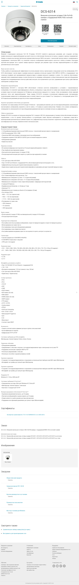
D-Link (52, 583)
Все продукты (4, 547)
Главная (3, 6)
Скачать (10, 480)
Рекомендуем (52, 41)
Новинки (3, 549)
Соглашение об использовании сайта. (34, 583)
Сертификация (30, 553)
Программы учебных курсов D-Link (9, 566)
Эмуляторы (55, 556)
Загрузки (61, 46)
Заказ (39, 46)
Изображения (50, 46)
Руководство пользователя (15, 502)
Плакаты (3, 575)
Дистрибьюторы (30, 570)
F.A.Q (53, 555)
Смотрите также (72, 46)
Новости (29, 549)
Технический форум (56, 553)
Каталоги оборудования (6, 551)
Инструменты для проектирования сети (14, 533)
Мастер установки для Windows (16, 510)
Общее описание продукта (14, 478)
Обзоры (54, 558)
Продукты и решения (13, 6)
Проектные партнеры (32, 568)
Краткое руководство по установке (17, 494)
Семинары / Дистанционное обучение (10, 564)
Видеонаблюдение (25, 6)
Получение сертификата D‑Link (8, 570)
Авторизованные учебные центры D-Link (10, 568)
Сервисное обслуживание (58, 547)
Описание (6, 46)
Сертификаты (28, 46)
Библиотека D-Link (5, 573)
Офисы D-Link (30, 551)
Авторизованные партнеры (33, 566)
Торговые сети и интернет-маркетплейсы (36, 564)
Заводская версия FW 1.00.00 (15, 486)
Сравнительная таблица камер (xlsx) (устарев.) (16, 529)
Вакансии (29, 555)
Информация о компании (32, 547)
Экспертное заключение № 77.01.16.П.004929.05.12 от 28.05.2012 (26, 415)
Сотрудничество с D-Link (7, 572)
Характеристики (17, 46)
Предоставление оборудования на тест (61, 549)
